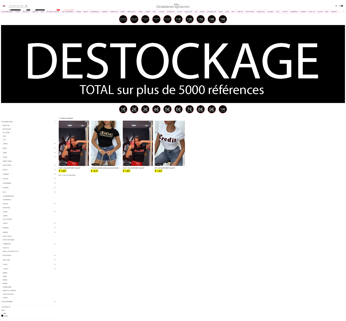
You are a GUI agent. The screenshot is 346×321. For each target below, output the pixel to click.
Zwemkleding (7, 287)
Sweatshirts (7, 165)
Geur (4, 136)
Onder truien (7, 161)
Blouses (5, 179)
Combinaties (7, 244)
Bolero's (6, 248)
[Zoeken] (18, 6)
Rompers (6, 228)
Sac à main (6, 132)
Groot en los (7, 236)
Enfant (5, 280)
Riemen (5, 273)
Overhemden (7, 183)
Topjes (5, 223)
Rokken (5, 232)
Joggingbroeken (8, 196)
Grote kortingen (8, 240)
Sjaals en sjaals (8, 294)
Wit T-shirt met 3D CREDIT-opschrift (165, 168)
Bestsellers (7, 129)
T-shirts (5, 269)
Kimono (5, 283)
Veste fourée (7, 219)
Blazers (5, 204)
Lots (4, 140)
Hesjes (5, 170)
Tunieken (6, 174)
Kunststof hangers (9, 290)
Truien (5, 157)
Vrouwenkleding (7, 122)
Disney (5, 276)
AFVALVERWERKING (7, 302)
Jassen (5, 212)
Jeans (5, 153)
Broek (5, 148)
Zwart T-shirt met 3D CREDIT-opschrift (69, 168)
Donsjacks (6, 208)
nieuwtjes (6, 125)
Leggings (6, 188)
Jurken (5, 144)
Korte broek (7, 255)
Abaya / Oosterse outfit (11, 251)
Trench (5, 298)
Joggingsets (7, 200)
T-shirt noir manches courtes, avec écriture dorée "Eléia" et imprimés (110, 168)
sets (4, 192)
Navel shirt (6, 260)
